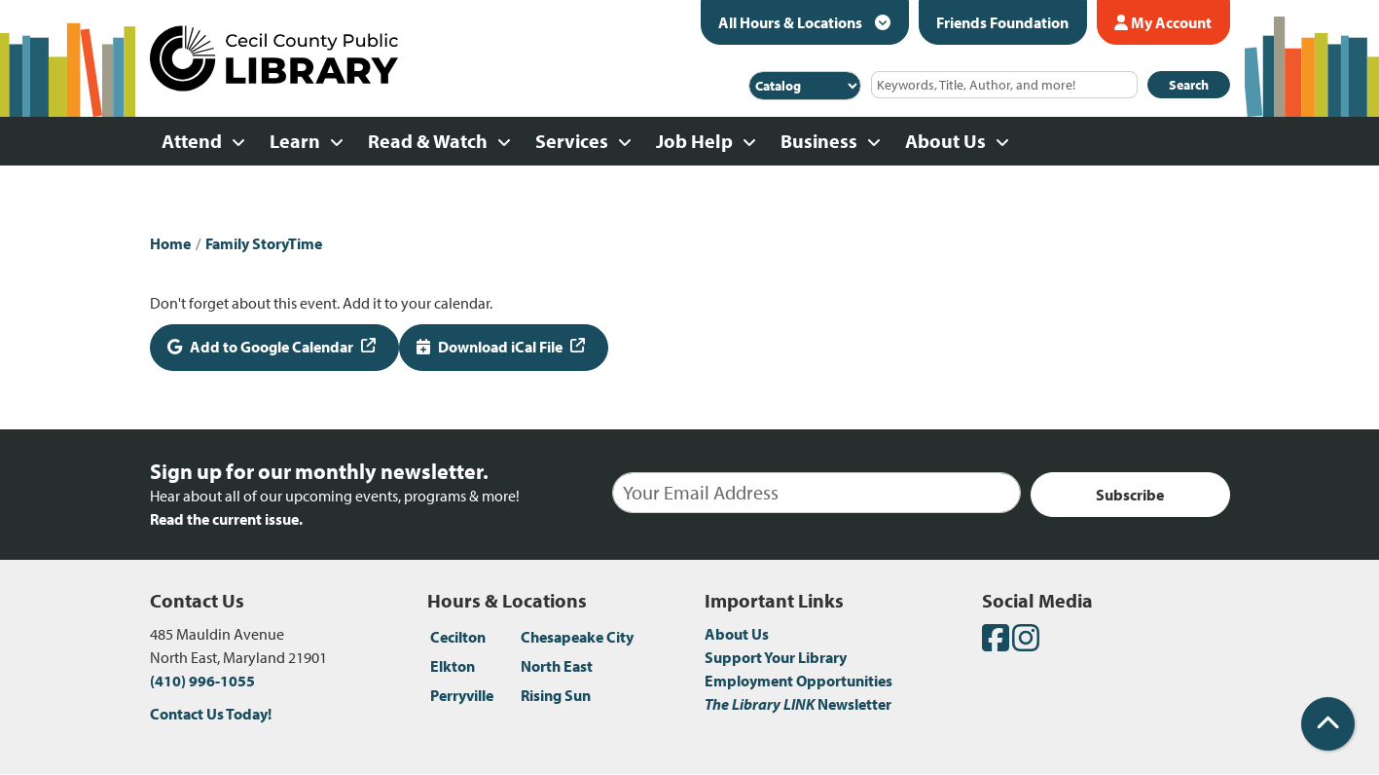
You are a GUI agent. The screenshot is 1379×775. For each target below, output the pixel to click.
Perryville (461, 695)
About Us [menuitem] (945, 141)
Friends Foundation (1002, 22)
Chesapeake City (577, 636)
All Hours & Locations (791, 22)
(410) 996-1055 (202, 680)
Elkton (452, 666)
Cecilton (458, 636)
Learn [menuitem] (295, 141)
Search (1189, 84)
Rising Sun (556, 695)
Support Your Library (776, 657)
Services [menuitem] (571, 141)
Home (170, 243)
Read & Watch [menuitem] (428, 141)
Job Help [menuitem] (694, 141)
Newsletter (798, 704)
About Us (737, 634)
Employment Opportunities (798, 680)
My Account (1163, 22)
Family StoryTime (263, 243)
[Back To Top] (1328, 724)
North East (557, 666)
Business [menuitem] (818, 141)
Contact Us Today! (211, 713)
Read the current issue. (226, 519)
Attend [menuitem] (192, 141)
